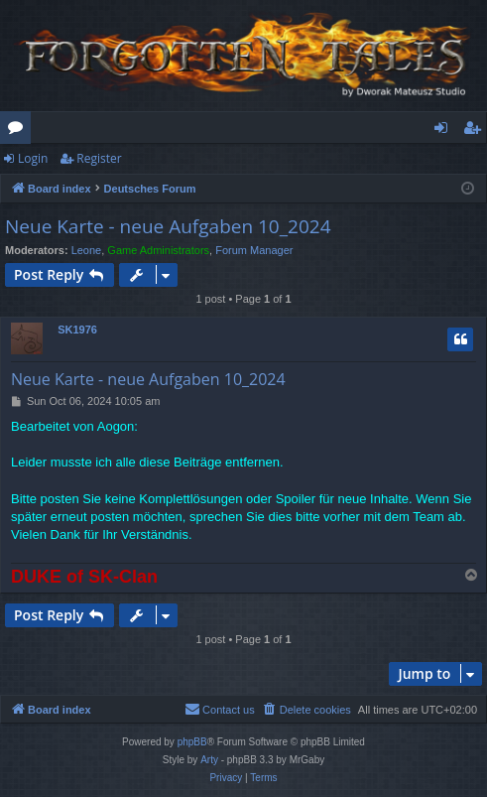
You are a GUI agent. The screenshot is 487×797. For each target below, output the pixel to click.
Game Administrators (158, 250)
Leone (86, 250)
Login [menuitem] (444, 131)
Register (98, 158)
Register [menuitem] (476, 131)
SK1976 (77, 329)
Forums (19, 131)
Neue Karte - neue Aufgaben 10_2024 (168, 226)
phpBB (192, 741)
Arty (209, 759)
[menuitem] (306, 710)
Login (33, 158)
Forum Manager (254, 250)
